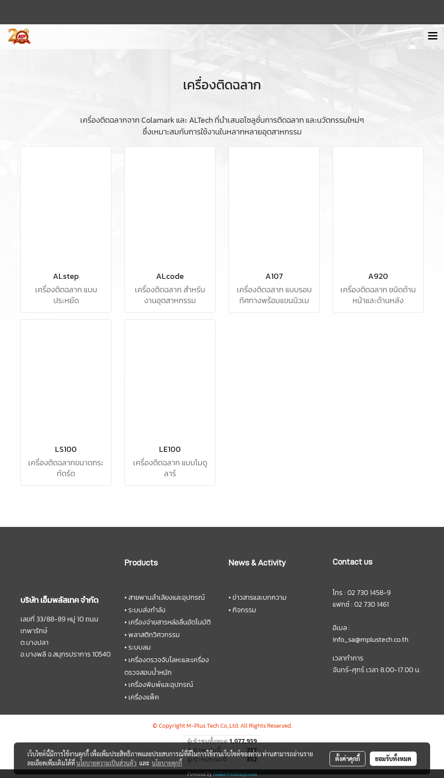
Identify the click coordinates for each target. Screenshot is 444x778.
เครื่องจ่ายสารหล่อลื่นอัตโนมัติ (169, 622)
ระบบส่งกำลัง (147, 610)
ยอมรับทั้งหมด (393, 758)
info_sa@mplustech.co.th (370, 639)
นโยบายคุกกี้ (167, 763)
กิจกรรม (244, 610)
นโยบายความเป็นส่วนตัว (106, 763)
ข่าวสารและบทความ (259, 597)
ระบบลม (139, 647)
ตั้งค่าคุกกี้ (347, 758)
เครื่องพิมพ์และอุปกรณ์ (160, 684)
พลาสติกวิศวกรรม (154, 634)
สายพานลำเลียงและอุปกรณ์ (166, 597)
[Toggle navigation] (432, 36)
